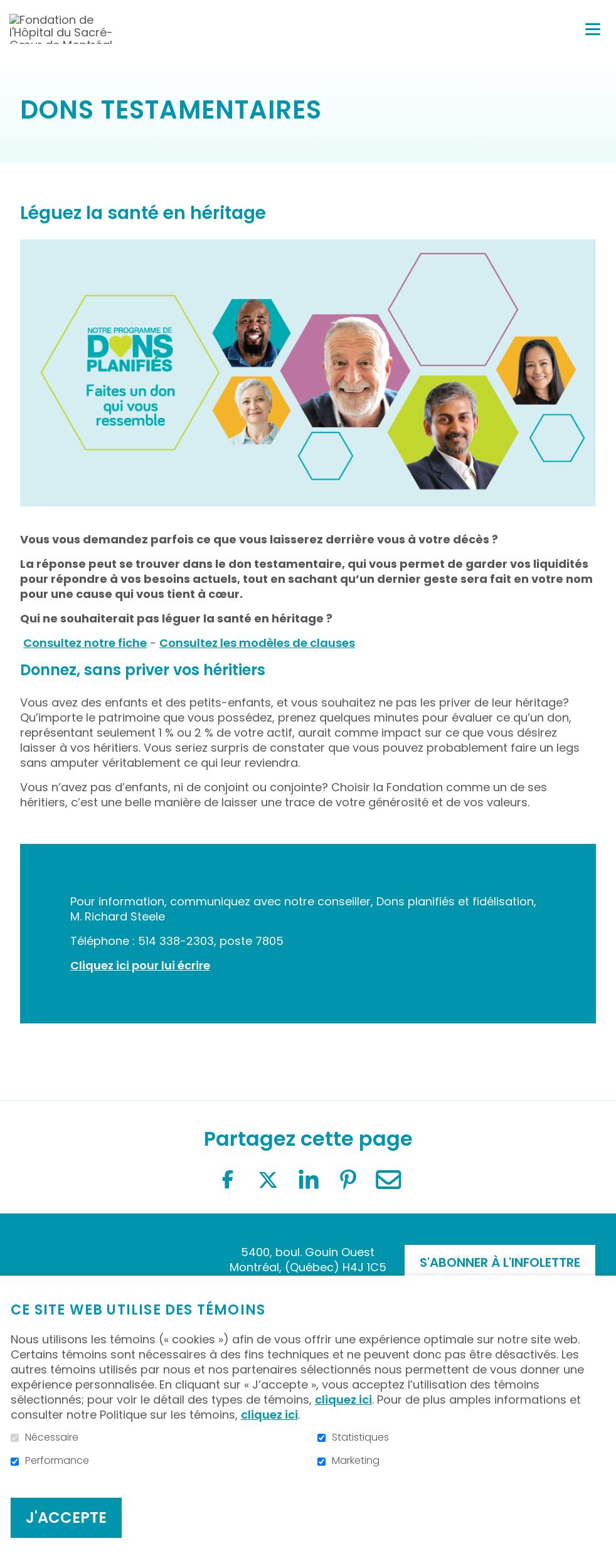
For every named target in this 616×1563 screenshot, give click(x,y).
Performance (57, 1460)
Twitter (268, 1179)
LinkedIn (308, 1179)
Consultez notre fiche (85, 643)
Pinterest (348, 1179)
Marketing (356, 1460)
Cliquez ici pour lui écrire (140, 965)
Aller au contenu (9, 9)
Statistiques (360, 1437)
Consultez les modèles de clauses (257, 643)
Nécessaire (51, 1437)
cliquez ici (343, 1399)
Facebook (228, 1179)
